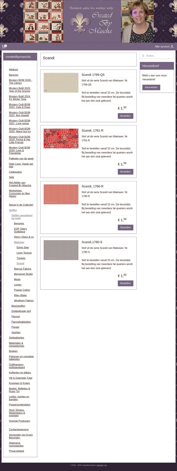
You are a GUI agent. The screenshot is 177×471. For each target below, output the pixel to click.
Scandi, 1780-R (92, 186)
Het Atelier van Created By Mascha (20, 184)
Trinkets (21, 258)
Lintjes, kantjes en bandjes (19, 398)
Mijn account (164, 47)
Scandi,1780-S (92, 242)
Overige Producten (19, 421)
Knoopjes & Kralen (19, 383)
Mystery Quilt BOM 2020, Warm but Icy (20, 130)
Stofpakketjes (16, 337)
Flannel (16, 316)
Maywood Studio (23, 274)
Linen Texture (24, 253)
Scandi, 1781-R (92, 130)
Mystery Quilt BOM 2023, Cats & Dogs (19, 106)
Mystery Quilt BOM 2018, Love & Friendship (19, 150)
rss (105, 465)
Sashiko (16, 332)
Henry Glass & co (24, 237)
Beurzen (14, 75)
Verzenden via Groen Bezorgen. (21, 436)
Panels (15, 327)
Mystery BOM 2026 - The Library (20, 81)
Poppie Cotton (22, 290)
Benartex (19, 223)
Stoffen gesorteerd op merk (22, 217)
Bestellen (125, 116)
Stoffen (13, 210)
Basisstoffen (18, 306)
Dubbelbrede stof (21, 311)
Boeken (13, 351)
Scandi (20, 263)
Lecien (18, 284)
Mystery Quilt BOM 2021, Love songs (19, 122)
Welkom (13, 69)
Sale (11, 177)
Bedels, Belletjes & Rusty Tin (19, 390)
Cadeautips (15, 172)
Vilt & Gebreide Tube (20, 378)
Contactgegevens (19, 429)
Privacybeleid (16, 451)
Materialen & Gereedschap (16, 344)
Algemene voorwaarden (16, 444)
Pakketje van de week (21, 158)
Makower (19, 242)
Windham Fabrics (24, 300)
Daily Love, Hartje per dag (21, 165)
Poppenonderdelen (19, 404)
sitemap (100, 465)
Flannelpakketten (21, 322)
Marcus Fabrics (22, 268)
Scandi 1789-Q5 (93, 74)
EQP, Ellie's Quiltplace (20, 230)
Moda (17, 279)
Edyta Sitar (23, 247)
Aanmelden (151, 87)
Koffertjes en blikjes (20, 372)
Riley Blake (20, 295)
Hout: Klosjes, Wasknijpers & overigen (17, 413)
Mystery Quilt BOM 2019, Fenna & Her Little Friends (19, 140)
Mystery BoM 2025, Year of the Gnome (20, 89)
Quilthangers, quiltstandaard (17, 366)
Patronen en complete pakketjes (21, 358)
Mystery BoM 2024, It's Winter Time (20, 98)
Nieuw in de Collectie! (21, 205)
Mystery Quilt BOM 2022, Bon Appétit (19, 114)
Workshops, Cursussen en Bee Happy (19, 193)
